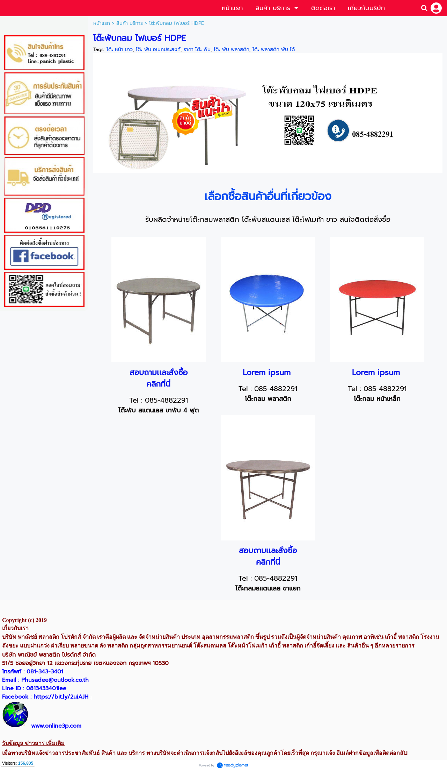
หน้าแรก (101, 23)
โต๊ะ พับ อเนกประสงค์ (158, 49)
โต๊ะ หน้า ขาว (120, 49)
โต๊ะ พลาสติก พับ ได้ (273, 49)
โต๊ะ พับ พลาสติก (231, 49)
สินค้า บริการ (129, 23)
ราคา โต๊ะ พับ (197, 49)
